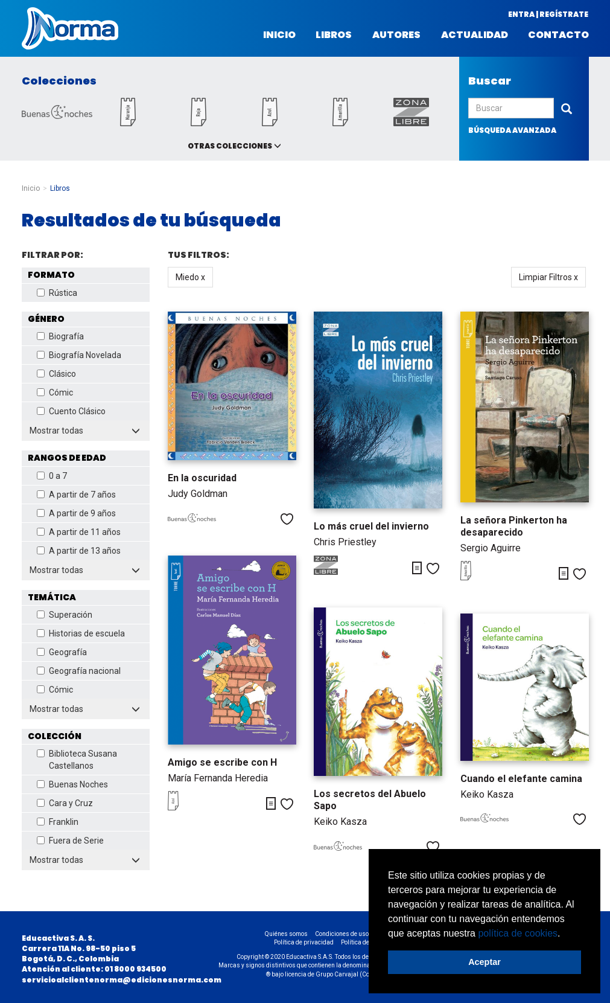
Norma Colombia (70, 28)
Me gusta (287, 519)
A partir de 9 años (76, 513)
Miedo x (190, 277)
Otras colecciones (230, 146)
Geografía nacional (79, 671)
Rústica (57, 293)
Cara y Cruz (65, 803)
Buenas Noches (72, 784)
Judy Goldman (197, 493)
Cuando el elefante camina (521, 778)
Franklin (57, 822)
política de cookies (518, 933)
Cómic (55, 392)
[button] (565, 934)
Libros (334, 35)
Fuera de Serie (70, 840)
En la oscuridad (202, 478)
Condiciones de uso (342, 934)
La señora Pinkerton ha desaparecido (513, 526)
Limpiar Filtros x (548, 277)
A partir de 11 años (79, 532)
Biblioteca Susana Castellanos (77, 760)
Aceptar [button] (484, 962)
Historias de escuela (81, 633)
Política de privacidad (304, 942)
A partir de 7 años (76, 494)
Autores (396, 35)
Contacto (558, 35)
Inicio (279, 35)
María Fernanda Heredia (218, 778)
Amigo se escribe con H (222, 762)
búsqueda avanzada (512, 130)
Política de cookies (366, 942)
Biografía (60, 336)
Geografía (62, 652)
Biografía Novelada (79, 355)
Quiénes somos (286, 934)
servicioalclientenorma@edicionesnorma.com (121, 980)
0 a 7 (52, 476)
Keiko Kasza (340, 821)
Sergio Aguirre (490, 548)
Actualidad (474, 35)
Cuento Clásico (71, 411)
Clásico (56, 374)
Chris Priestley (345, 542)
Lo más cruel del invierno (371, 526)
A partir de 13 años (79, 551)
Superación (64, 615)
